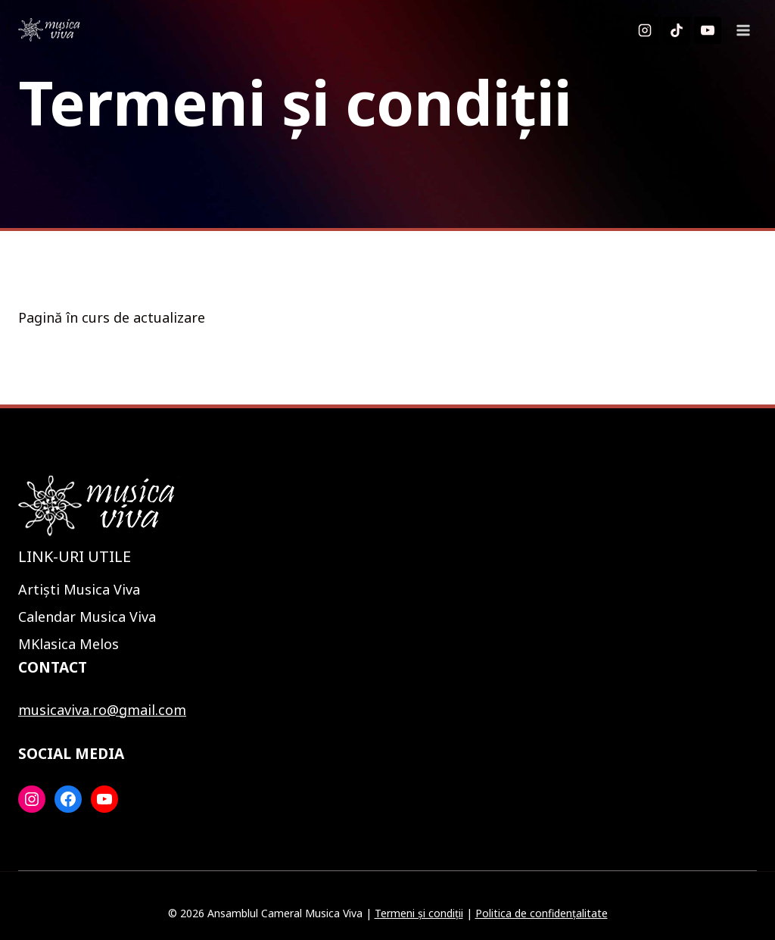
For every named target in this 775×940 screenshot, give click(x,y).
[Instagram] (644, 30)
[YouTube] (707, 30)
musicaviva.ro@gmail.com (102, 710)
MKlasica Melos (68, 644)
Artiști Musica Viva (79, 589)
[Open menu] (743, 30)
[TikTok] (676, 30)
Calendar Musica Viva (87, 616)
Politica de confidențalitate (541, 913)
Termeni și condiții (419, 913)
